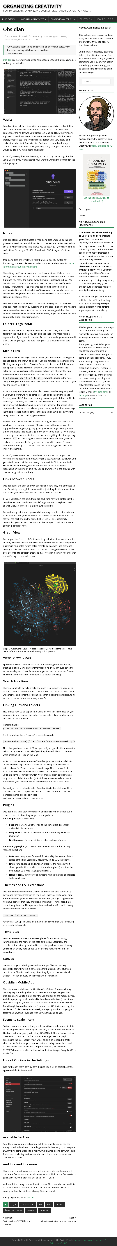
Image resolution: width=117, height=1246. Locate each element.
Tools (30, 39)
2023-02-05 (12, 36)
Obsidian (22, 39)
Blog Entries (8, 19)
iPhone (59, 1204)
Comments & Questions (62, 19)
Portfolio (85, 19)
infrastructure (27, 1204)
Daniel (24, 36)
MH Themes (43, 1240)
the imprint (98, 38)
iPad (49, 1204)
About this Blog (105, 19)
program (44, 1210)
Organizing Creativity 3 (32, 19)
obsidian (31, 1210)
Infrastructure (11, 39)
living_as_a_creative (13, 1210)
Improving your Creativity (55, 36)
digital (13, 1204)
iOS (40, 1204)
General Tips (38, 36)
